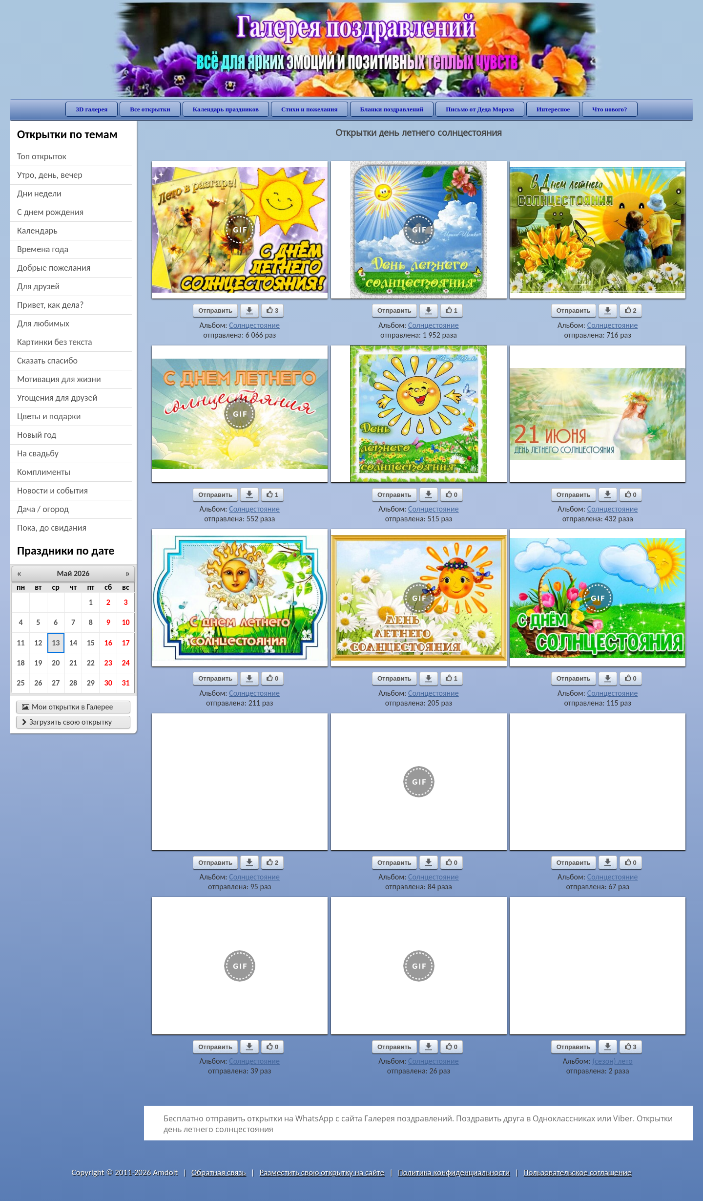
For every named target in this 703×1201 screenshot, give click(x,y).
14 (73, 642)
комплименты (43, 472)
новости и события (52, 490)
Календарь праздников (226, 109)
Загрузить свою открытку (67, 722)
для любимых (43, 323)
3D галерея (91, 109)
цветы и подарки (49, 416)
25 (20, 682)
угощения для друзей (57, 397)
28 (73, 682)
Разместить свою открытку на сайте (321, 1172)
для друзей (38, 286)
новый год (36, 434)
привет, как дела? (50, 305)
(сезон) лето (612, 1061)
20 (56, 662)
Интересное (553, 109)
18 (20, 662)
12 (38, 642)
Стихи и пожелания (309, 109)
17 (125, 642)
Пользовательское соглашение (577, 1172)
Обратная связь (218, 1172)
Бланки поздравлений (392, 109)
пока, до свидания (51, 527)
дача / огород (43, 509)
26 (38, 682)
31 (125, 682)
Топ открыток (41, 156)
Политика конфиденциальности (454, 1172)
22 (91, 662)
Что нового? (609, 109)
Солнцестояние (254, 325)
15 (91, 642)
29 (91, 682)
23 (108, 662)
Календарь (37, 230)
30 (108, 682)
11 (20, 642)
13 (56, 642)
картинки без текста (54, 342)
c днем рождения (50, 212)
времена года (42, 249)
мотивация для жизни (59, 379)
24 (125, 662)
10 (125, 622)
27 (56, 682)
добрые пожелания (53, 267)
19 (38, 662)
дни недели (39, 193)
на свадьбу (38, 453)
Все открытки (150, 109)
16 (108, 642)
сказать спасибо (47, 360)
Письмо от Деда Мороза (480, 109)
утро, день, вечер (50, 175)
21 (73, 662)
